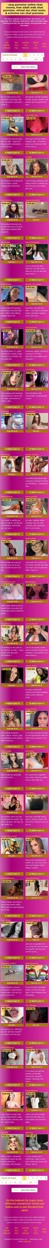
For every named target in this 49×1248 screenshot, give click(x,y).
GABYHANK (30, 538)
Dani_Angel (6, 920)
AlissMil (4, 1132)
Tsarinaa (29, 1047)
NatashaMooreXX (32, 920)
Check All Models (10, 55)
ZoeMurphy (6, 793)
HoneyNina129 (7, 369)
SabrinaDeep (6, 200)
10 (20, 59)
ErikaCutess (6, 284)
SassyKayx (30, 793)
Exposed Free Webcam (25, 45)
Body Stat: (12, 92)
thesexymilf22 (31, 497)
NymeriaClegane (32, 242)
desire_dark (6, 538)
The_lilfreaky (30, 1005)
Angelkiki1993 (7, 1091)
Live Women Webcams (6, 45)
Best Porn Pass (16, 45)
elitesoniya (5, 455)
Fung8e (28, 157)
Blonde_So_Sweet (33, 284)
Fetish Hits (27, 1241)
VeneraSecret (6, 157)
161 (35, 59)
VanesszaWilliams (33, 836)
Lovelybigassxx (7, 1047)
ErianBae (5, 411)
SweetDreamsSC (8, 582)
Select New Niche (28, 67)
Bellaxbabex (30, 582)
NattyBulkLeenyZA (9, 836)
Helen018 (5, 1005)
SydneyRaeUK (31, 624)
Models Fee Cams (35, 45)
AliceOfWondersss (9, 666)
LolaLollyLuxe (31, 115)
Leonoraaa (30, 369)
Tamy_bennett (7, 709)
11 (25, 59)
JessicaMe (5, 242)
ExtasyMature (31, 1091)
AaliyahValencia (32, 878)
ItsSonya (29, 1132)
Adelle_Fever (31, 666)
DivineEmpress (31, 963)
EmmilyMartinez (8, 878)
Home (15, 67)
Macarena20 (6, 751)
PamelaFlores (7, 497)
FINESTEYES (31, 709)
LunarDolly (30, 411)
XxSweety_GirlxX (8, 963)
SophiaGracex (31, 73)
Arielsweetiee (31, 327)
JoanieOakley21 (8, 73)
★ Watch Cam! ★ (12, 111)
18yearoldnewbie (32, 200)
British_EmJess (32, 455)
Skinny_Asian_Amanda (11, 115)
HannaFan (29, 751)
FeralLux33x (6, 327)
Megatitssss (6, 624)
